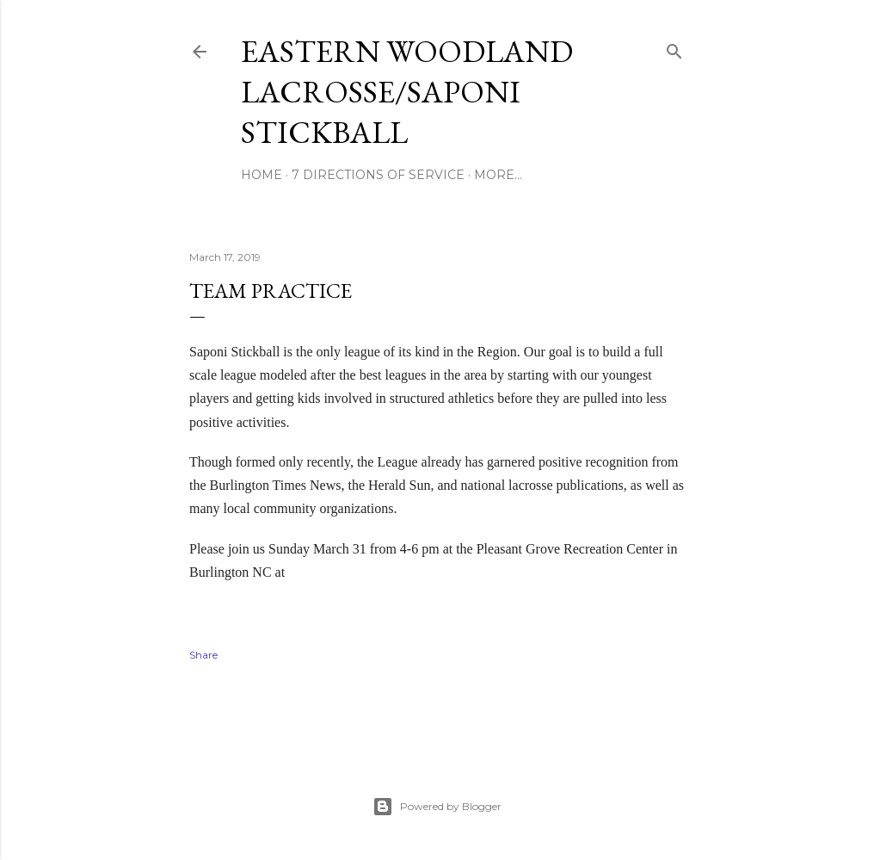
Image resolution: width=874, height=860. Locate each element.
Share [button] (203, 654)
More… (498, 175)
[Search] (674, 48)
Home (261, 175)
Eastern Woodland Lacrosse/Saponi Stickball (407, 91)
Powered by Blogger (437, 806)
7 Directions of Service (378, 175)
